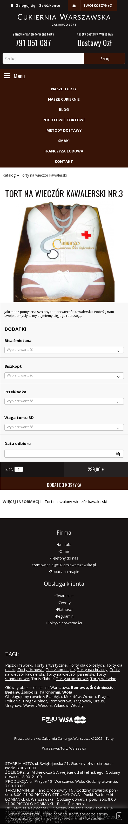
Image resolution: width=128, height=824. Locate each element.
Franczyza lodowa (63, 151)
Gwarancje (64, 595)
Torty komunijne (60, 669)
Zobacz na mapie (64, 571)
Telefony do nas (64, 558)
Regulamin (64, 616)
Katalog (9, 175)
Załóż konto (49, 5)
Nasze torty (64, 88)
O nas (65, 551)
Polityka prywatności (64, 622)
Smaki (64, 140)
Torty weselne (103, 678)
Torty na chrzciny (92, 669)
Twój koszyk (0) (97, 5)
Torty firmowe (30, 669)
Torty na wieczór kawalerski (43, 175)
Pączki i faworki (18, 665)
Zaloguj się (25, 5)
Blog (64, 109)
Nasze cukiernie (64, 99)
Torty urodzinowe (72, 678)
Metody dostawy (64, 130)
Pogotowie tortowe (64, 119)
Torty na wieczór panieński (70, 674)
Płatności (64, 609)
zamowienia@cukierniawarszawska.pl (64, 564)
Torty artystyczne (50, 665)
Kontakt (64, 161)
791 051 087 (33, 42)
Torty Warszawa (73, 748)
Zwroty (65, 602)
